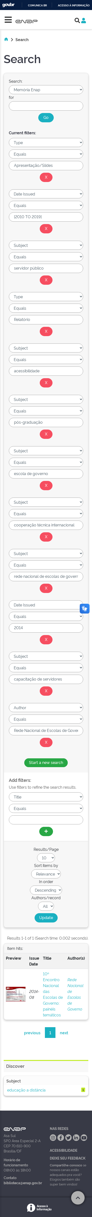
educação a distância (26, 1089)
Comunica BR (37, 5)
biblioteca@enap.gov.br (23, 1182)
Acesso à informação (74, 5)
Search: (15, 81)
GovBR (8, 5)
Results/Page (46, 849)
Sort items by (46, 865)
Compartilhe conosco (66, 1165)
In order (46, 881)
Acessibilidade (63, 1150)
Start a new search (46, 762)
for (11, 97)
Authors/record (46, 897)
